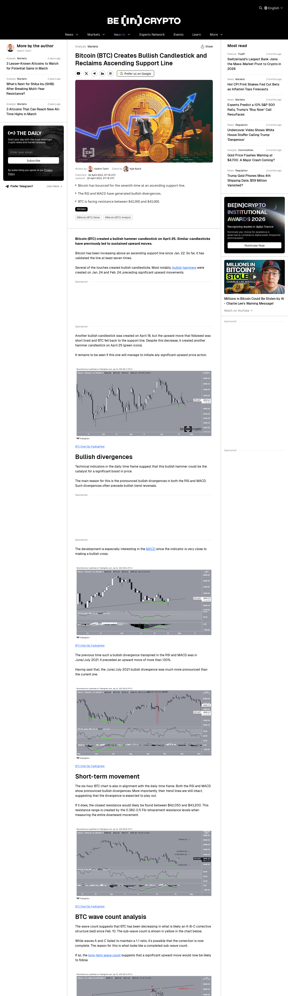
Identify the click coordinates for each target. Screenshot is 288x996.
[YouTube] (78, 73)
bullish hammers (184, 268)
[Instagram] (110, 73)
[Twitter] (86, 73)
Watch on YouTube (238, 310)
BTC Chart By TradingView (90, 446)
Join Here (54, 186)
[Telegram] (94, 73)
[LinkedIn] (102, 73)
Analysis (80, 46)
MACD (150, 549)
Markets (93, 46)
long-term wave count (104, 955)
